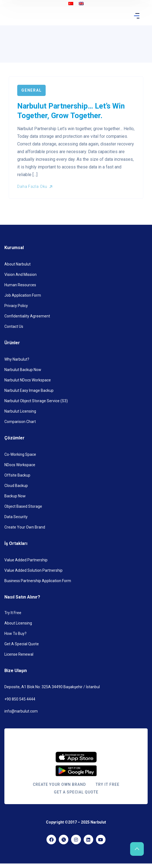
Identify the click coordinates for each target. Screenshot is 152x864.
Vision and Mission (20, 274)
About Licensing (18, 623)
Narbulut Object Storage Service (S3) (36, 401)
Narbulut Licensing (20, 411)
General (31, 90)
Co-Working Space (20, 454)
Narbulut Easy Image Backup (29, 390)
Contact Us (13, 326)
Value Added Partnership (26, 560)
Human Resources (20, 285)
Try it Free (12, 613)
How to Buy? (15, 633)
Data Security (16, 517)
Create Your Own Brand (24, 527)
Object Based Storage (23, 506)
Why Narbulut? (16, 359)
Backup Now (15, 496)
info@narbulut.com (21, 711)
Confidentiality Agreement (27, 316)
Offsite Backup (17, 475)
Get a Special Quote (21, 644)
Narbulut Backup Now (22, 369)
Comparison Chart (20, 421)
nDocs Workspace (19, 465)
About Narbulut (17, 264)
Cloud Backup (16, 485)
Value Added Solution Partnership (33, 570)
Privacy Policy (16, 305)
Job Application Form (22, 295)
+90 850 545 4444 (19, 699)
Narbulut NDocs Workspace (27, 380)
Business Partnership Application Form (37, 581)
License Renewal (18, 654)
